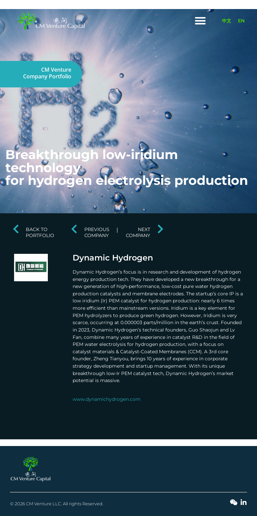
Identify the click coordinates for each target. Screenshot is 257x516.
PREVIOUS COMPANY (96, 232)
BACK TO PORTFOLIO (40, 232)
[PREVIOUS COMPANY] (74, 229)
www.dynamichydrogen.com (107, 399)
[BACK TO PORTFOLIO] (16, 229)
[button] (200, 20)
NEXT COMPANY (138, 232)
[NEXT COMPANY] (160, 229)
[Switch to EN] (241, 20)
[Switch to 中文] (227, 20)
